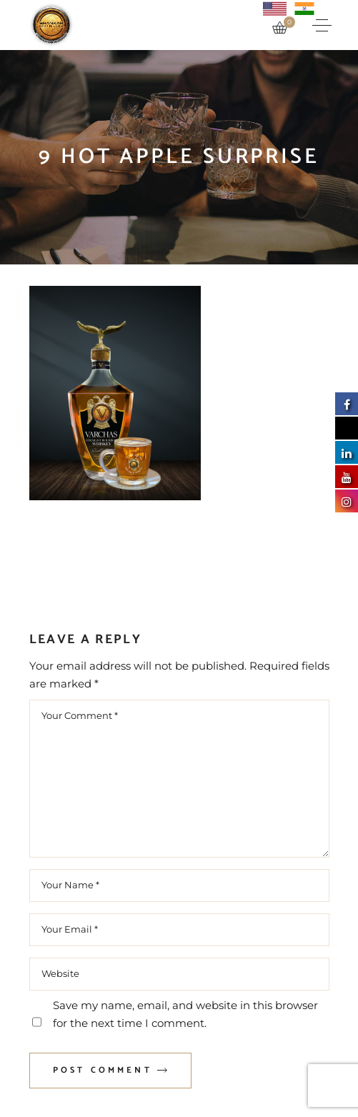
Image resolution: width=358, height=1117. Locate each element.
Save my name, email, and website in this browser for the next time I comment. (185, 1014)
